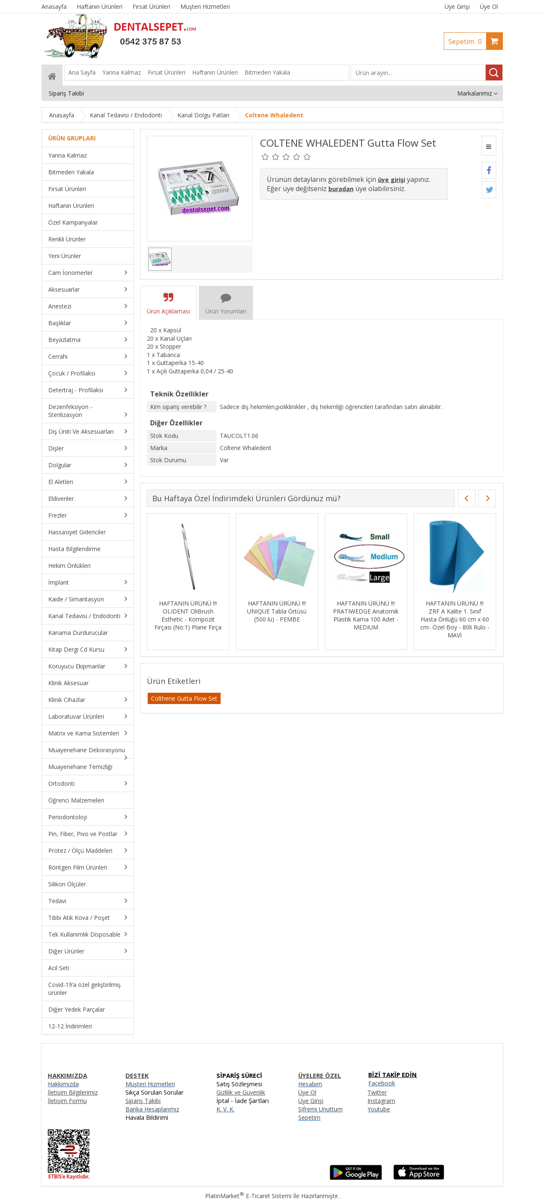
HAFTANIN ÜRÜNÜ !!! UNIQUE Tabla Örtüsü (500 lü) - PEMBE (277, 611)
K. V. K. (225, 1109)
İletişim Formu (67, 1101)
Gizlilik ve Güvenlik (240, 1092)
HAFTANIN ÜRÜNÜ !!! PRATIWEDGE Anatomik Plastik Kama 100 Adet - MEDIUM (365, 615)
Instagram (381, 1101)
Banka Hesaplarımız (152, 1109)
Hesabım (310, 1084)
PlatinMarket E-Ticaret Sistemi (248, 1196)
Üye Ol (489, 6)
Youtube (378, 1109)
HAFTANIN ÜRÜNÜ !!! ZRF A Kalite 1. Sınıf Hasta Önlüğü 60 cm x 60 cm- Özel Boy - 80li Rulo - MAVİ (454, 619)
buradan (341, 189)
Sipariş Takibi (143, 1101)
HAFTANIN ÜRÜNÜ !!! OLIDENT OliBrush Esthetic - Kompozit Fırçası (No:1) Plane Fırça (187, 615)
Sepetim (467, 41)
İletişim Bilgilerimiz (73, 1092)
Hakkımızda (63, 1084)
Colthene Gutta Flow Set (184, 698)
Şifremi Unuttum (320, 1109)
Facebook (381, 1083)
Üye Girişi (457, 6)
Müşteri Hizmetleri (150, 1084)
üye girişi (391, 180)
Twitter (377, 1092)
